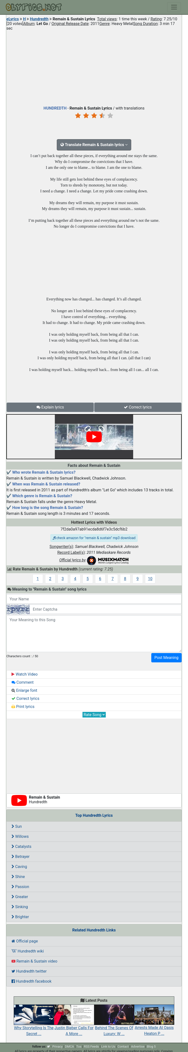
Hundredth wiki (28, 951)
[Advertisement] (94, 67)
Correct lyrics (138, 407)
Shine (18, 876)
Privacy (57, 1046)
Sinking (20, 906)
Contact (123, 1046)
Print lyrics (23, 706)
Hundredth (39, 19)
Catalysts (21, 846)
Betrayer (21, 856)
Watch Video (25, 674)
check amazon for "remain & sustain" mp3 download (94, 538)
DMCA (69, 1046)
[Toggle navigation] (174, 7)
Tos (79, 1046)
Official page (25, 941)
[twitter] (48, 1046)
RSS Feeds (91, 1046)
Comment (23, 682)
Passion (20, 886)
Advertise (137, 1046)
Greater (20, 896)
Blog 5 (151, 1046)
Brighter (20, 917)
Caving (19, 866)
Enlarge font (24, 690)
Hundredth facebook (31, 981)
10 (150, 578)
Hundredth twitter (29, 971)
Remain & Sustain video (34, 961)
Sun (17, 826)
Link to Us (108, 1046)
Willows (20, 836)
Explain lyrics (50, 407)
